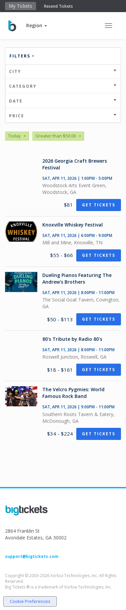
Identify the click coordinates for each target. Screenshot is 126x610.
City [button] (63, 71)
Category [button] (63, 86)
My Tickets (20, 6)
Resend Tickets (58, 6)
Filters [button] (22, 56)
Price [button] (63, 116)
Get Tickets (98, 205)
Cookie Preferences (30, 601)
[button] (36, 25)
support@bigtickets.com (31, 556)
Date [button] (63, 101)
